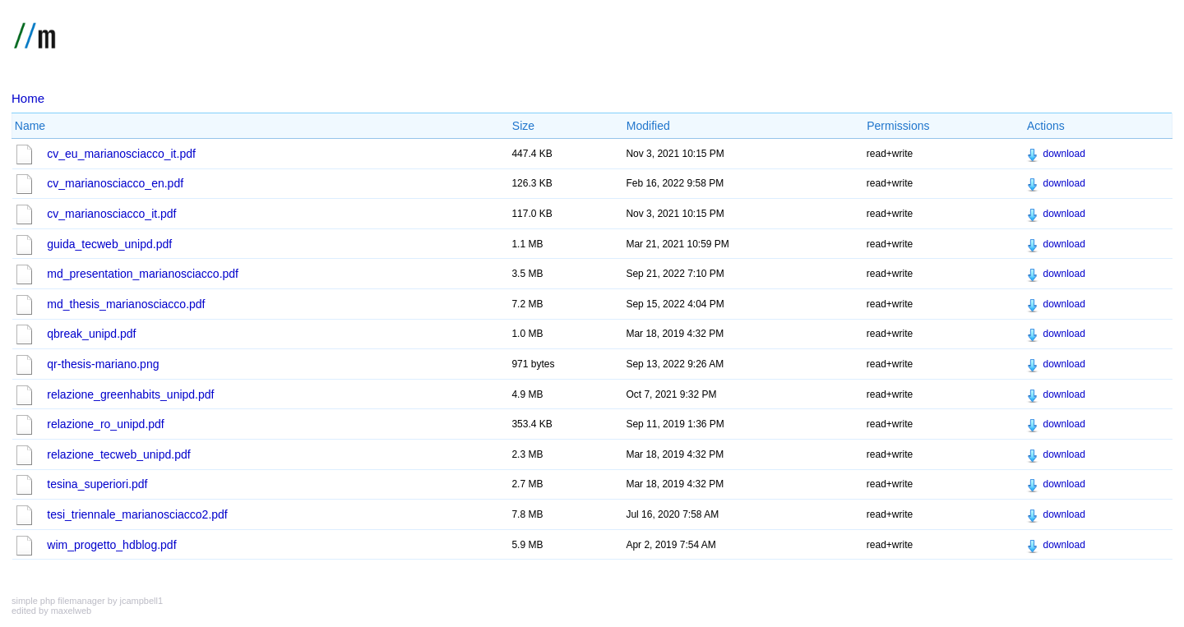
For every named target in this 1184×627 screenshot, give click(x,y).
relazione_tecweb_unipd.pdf (118, 454)
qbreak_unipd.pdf (91, 333)
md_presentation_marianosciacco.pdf (142, 273)
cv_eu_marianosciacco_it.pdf (121, 153)
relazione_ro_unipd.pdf (105, 424)
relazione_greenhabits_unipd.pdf (130, 394)
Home (28, 98)
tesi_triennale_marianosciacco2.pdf (137, 514)
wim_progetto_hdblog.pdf (111, 544)
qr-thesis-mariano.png (103, 364)
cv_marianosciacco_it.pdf (111, 213)
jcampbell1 (141, 601)
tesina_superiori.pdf (97, 484)
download (1064, 153)
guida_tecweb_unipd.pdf (109, 244)
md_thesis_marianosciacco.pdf (126, 304)
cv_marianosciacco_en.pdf (115, 183)
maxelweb (71, 610)
